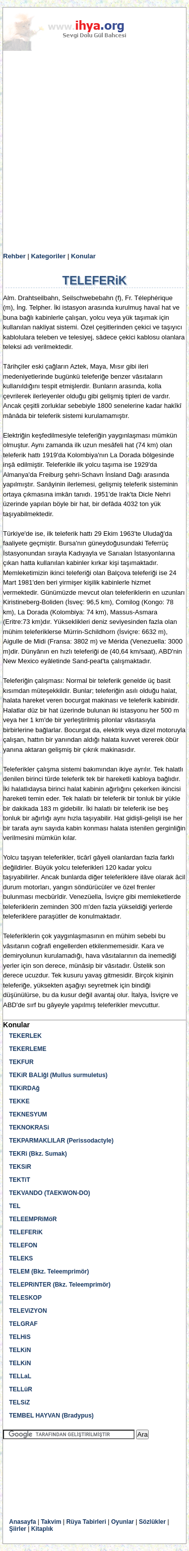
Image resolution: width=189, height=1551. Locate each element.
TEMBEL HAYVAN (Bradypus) (51, 1415)
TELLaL (20, 1376)
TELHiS (20, 1337)
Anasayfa (22, 1521)
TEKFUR (21, 1062)
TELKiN (20, 1350)
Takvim (51, 1521)
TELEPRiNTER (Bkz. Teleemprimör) (59, 1284)
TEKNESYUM (28, 1114)
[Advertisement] (94, 151)
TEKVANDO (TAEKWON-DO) (49, 1192)
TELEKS (21, 1258)
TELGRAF (23, 1323)
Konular (83, 256)
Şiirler (17, 1528)
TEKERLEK (25, 1035)
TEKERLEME (27, 1048)
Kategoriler (48, 256)
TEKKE (19, 1101)
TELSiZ (19, 1402)
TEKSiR (20, 1166)
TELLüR (20, 1389)
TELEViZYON (28, 1310)
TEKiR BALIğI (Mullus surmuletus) (58, 1075)
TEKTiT (19, 1179)
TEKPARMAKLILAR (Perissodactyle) (61, 1140)
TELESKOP (25, 1297)
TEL (15, 1206)
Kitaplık (42, 1528)
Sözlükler (152, 1521)
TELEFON (23, 1245)
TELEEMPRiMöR (33, 1219)
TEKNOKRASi (29, 1127)
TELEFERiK (26, 1232)
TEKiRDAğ (24, 1088)
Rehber (14, 256)
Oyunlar (122, 1521)
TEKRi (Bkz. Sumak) (38, 1153)
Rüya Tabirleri (86, 1521)
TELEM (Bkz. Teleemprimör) (49, 1271)
